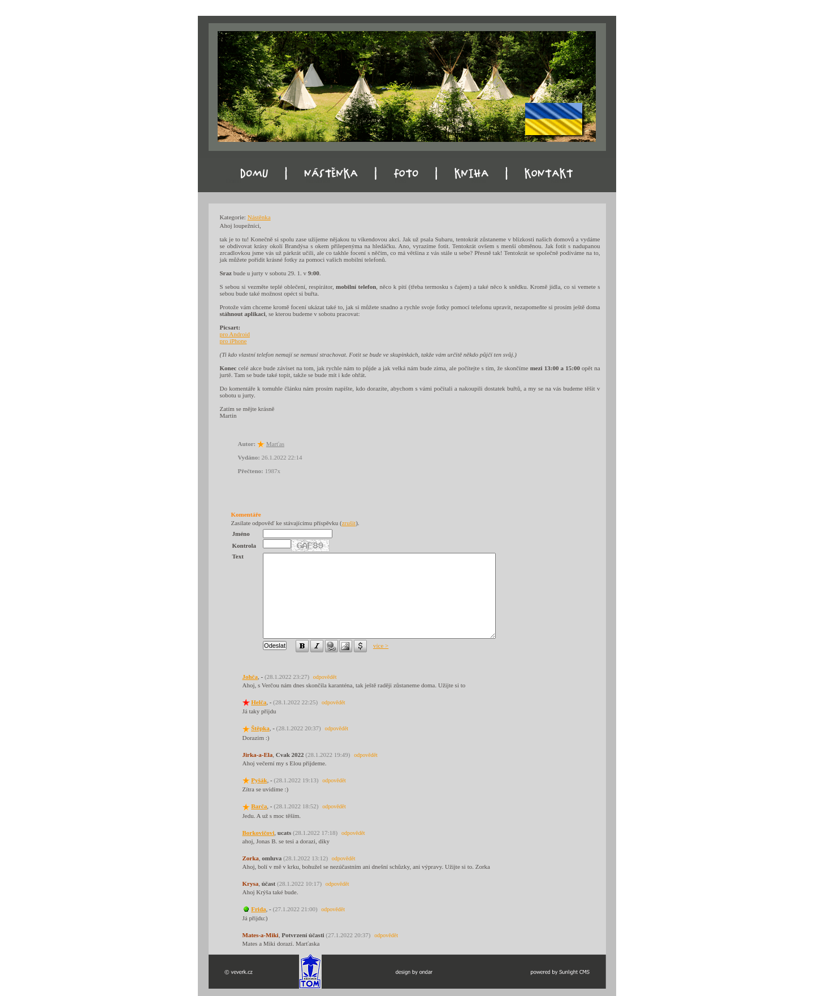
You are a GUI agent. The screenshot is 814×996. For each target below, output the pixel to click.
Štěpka (260, 728)
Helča (258, 702)
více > (380, 645)
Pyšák (259, 780)
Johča (250, 676)
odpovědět (325, 677)
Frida (258, 909)
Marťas (275, 443)
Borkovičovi (259, 832)
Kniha (478, 181)
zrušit (349, 522)
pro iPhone (233, 340)
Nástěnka (318, 181)
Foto (400, 181)
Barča (259, 806)
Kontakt (560, 181)
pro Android (235, 334)
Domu (233, 181)
